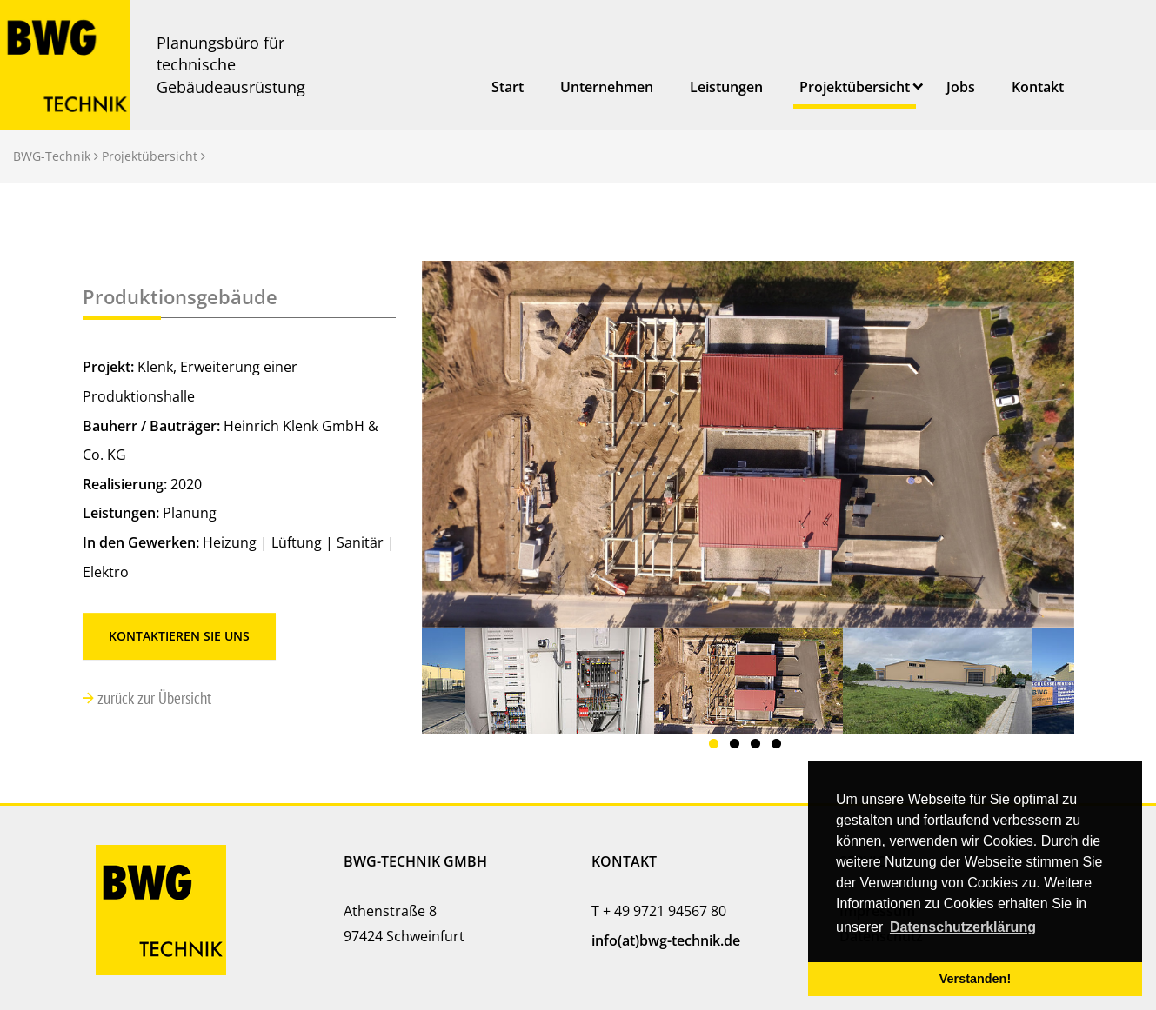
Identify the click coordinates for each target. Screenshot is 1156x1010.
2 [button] (737, 746)
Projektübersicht (854, 86)
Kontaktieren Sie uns (179, 636)
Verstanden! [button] (975, 979)
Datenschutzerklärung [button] (963, 927)
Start (507, 86)
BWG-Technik (51, 156)
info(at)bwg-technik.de (665, 940)
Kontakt (1038, 86)
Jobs (960, 86)
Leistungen (726, 86)
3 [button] (758, 746)
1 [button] (716, 746)
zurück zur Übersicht (152, 697)
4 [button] (779, 746)
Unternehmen (606, 86)
